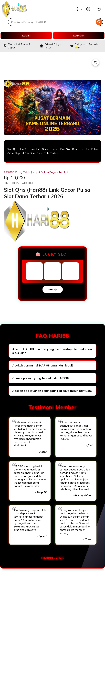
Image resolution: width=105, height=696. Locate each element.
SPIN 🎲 (52, 289)
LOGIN (26, 35)
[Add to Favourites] (95, 62)
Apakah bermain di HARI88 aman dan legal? (42, 365)
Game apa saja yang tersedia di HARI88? (40, 378)
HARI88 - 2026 (52, 558)
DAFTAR (78, 35)
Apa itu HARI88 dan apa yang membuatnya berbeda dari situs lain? (52, 351)
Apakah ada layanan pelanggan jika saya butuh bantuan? (52, 391)
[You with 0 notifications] (89, 9)
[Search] (99, 22)
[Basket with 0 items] (99, 9)
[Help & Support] (79, 9)
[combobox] (51, 22)
